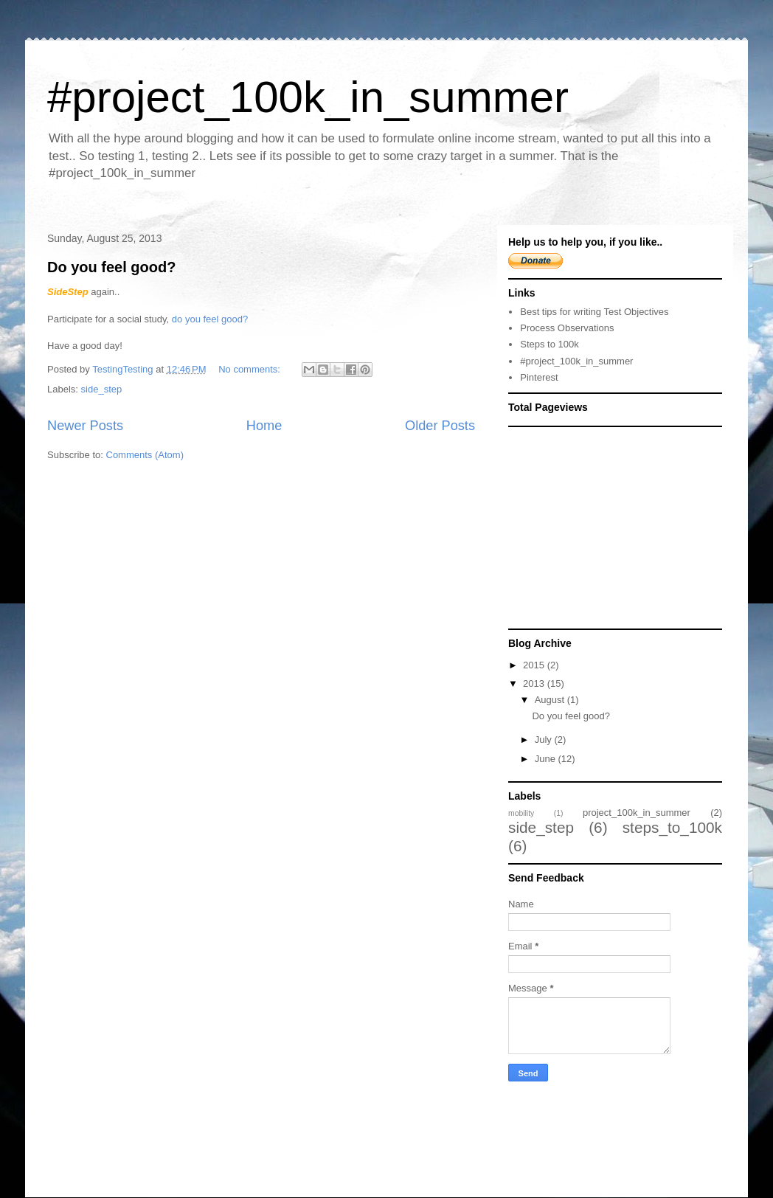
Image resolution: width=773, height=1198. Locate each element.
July (545, 739)
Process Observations (567, 327)
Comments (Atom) (145, 454)
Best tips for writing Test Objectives (594, 311)
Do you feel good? (111, 267)
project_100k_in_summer (636, 812)
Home (264, 425)
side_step (101, 389)
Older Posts (440, 425)
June (546, 758)
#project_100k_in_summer (308, 97)
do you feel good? (210, 319)
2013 (535, 683)
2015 (535, 665)
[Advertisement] (618, 526)
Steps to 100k (549, 344)
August (551, 699)
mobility (521, 813)
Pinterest (539, 377)
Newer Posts (85, 425)
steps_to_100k (672, 827)
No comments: (250, 369)
